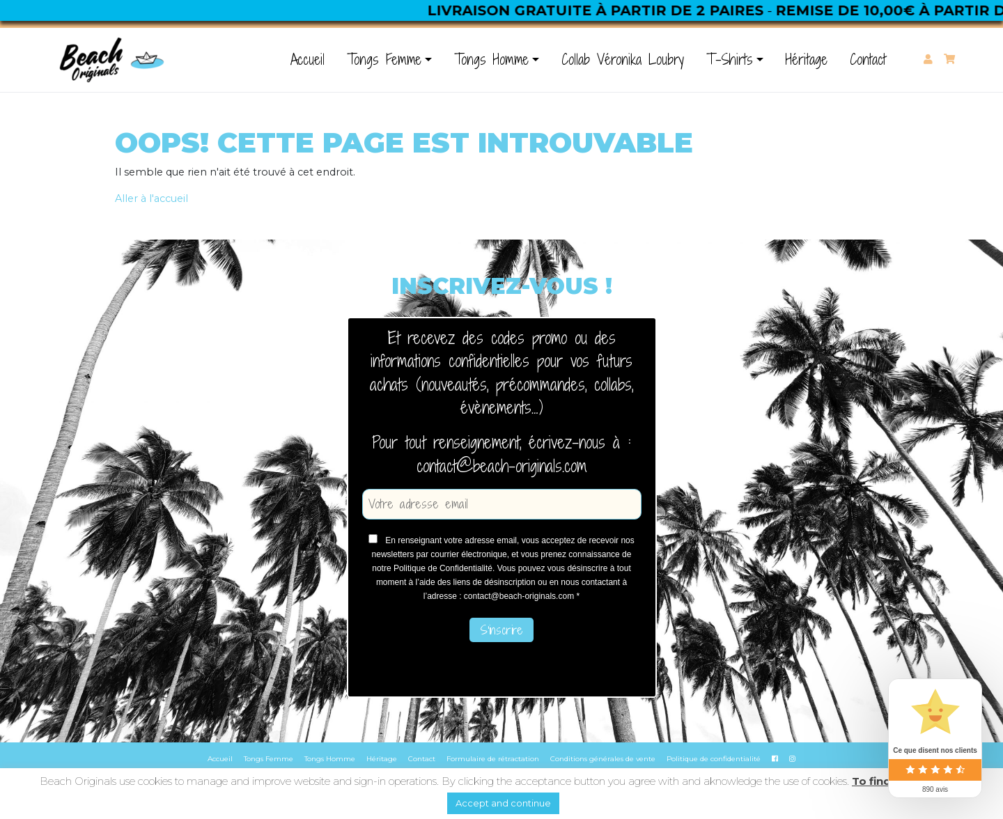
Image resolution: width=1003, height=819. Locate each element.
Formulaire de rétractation (492, 758)
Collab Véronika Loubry (622, 59)
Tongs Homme (491, 59)
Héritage (806, 59)
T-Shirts (729, 59)
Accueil (307, 59)
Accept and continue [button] (503, 803)
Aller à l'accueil (151, 198)
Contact (868, 59)
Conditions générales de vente (602, 758)
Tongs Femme (384, 59)
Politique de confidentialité (714, 758)
